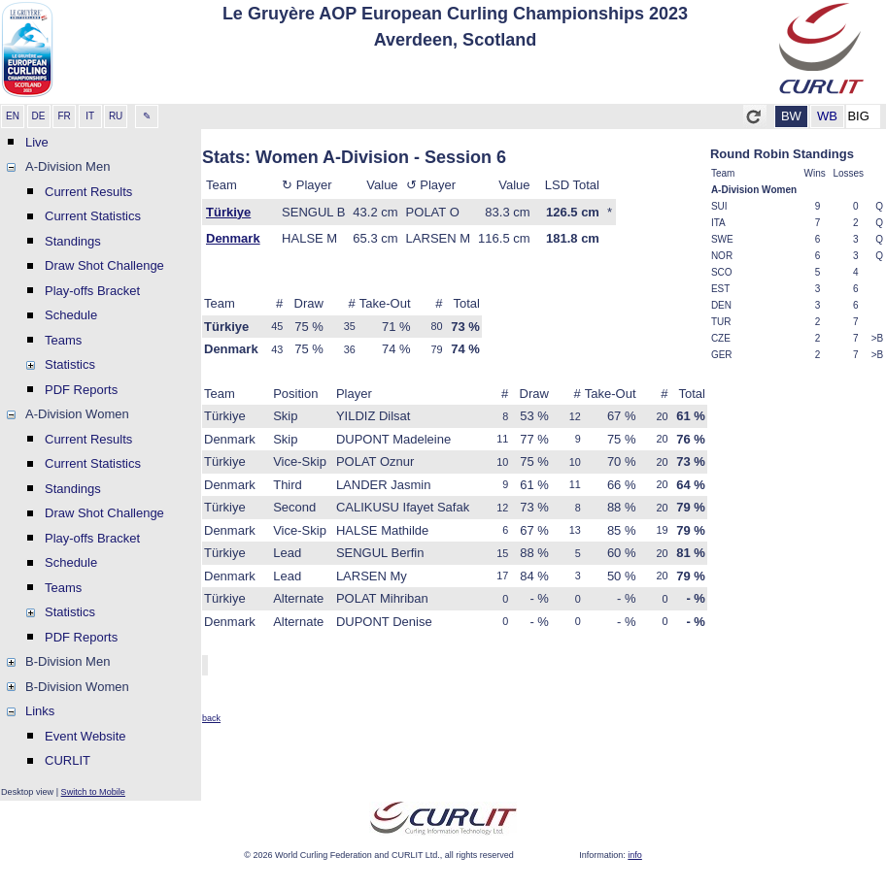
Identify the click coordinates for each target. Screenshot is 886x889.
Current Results (88, 191)
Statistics (70, 364)
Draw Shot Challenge (104, 265)
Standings (73, 241)
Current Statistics (93, 216)
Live (37, 142)
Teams (63, 340)
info (635, 855)
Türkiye (228, 212)
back (211, 718)
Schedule (71, 315)
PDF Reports (81, 389)
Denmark (233, 238)
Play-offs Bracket (92, 290)
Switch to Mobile (93, 792)
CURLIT (67, 760)
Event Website (85, 736)
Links (39, 711)
